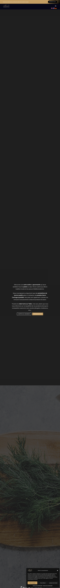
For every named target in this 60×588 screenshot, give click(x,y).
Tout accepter (32, 583)
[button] (57, 570)
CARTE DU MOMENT (24, 313)
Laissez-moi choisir (53, 583)
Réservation (52, 1)
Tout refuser (43, 583)
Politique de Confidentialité (37, 585)
